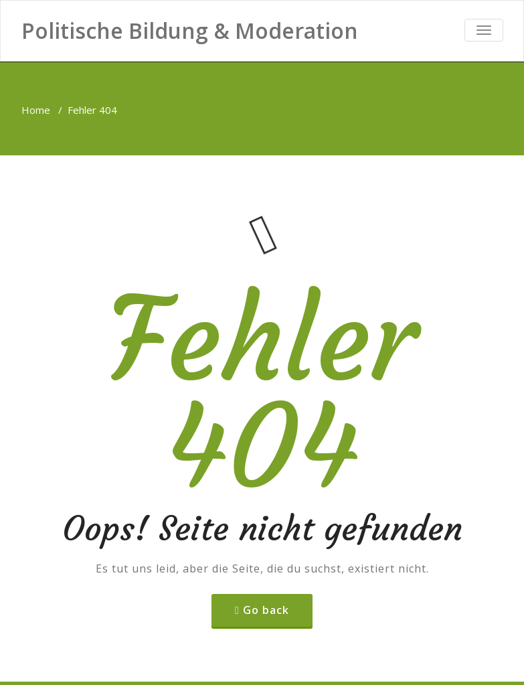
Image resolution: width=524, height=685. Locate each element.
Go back (266, 610)
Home (35, 110)
